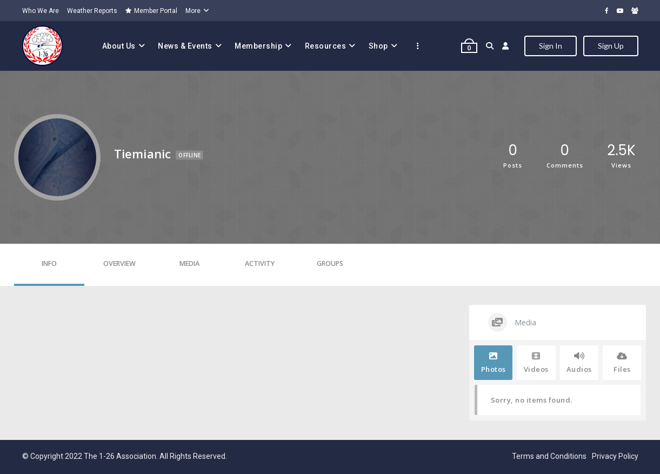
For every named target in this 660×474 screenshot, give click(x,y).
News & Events (185, 46)
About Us (119, 46)
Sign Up (611, 45)
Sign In (550, 45)
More (193, 11)
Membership (258, 46)
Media (189, 263)
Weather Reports (92, 11)
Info (49, 263)
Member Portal (151, 11)
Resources (325, 46)
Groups (330, 263)
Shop (378, 46)
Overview (119, 263)
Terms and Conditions (549, 456)
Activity (260, 263)
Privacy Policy (615, 456)
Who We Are (40, 11)
